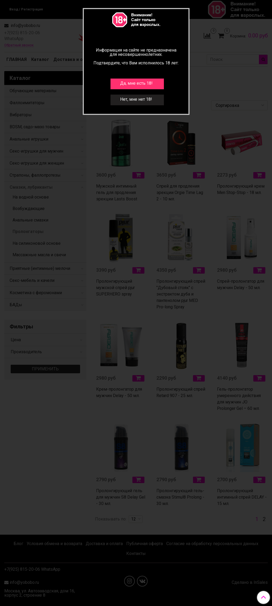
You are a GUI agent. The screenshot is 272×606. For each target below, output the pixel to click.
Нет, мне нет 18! (136, 99)
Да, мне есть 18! (136, 83)
